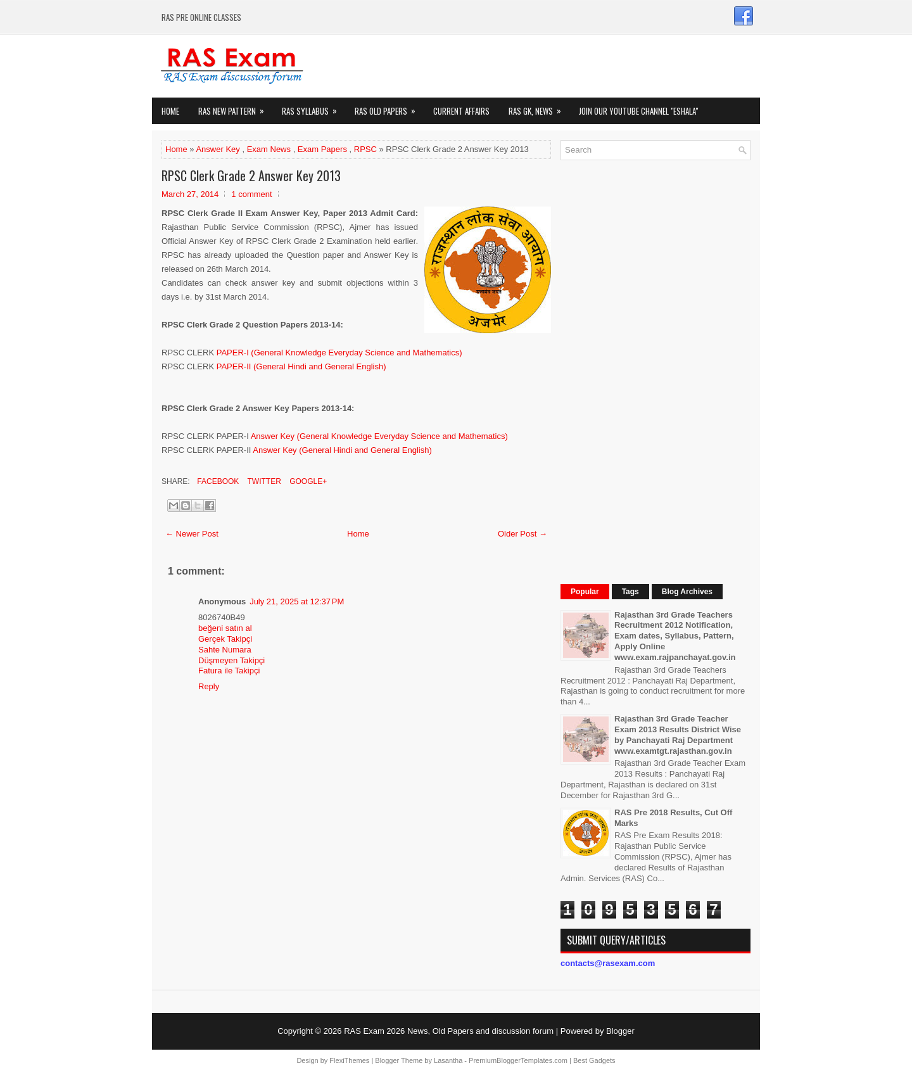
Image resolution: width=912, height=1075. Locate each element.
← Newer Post (191, 533)
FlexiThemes (349, 1060)
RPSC (365, 149)
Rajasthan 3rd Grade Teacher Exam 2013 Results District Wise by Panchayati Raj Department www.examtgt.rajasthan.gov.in (677, 735)
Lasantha (448, 1060)
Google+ (307, 481)
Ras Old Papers (389, 107)
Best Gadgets (594, 1060)
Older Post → (522, 533)
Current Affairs (461, 111)
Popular (585, 591)
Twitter (263, 481)
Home (170, 111)
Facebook (217, 481)
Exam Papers (322, 149)
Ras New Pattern (235, 107)
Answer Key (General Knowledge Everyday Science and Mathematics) (379, 436)
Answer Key (217, 149)
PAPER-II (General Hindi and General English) (301, 366)
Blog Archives (687, 591)
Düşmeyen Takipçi (231, 660)
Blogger (620, 1031)
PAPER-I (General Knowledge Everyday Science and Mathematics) (339, 352)
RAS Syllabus (313, 107)
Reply (208, 686)
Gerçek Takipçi (225, 639)
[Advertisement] (655, 360)
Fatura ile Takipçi (229, 670)
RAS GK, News (539, 107)
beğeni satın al (225, 628)
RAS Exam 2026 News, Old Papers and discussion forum (449, 1031)
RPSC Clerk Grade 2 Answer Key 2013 (251, 175)
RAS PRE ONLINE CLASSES (201, 17)
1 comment (251, 194)
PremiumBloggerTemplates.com (518, 1060)
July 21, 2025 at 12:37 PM (297, 601)
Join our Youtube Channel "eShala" (638, 111)
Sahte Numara (224, 649)
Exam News (269, 149)
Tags (630, 591)
